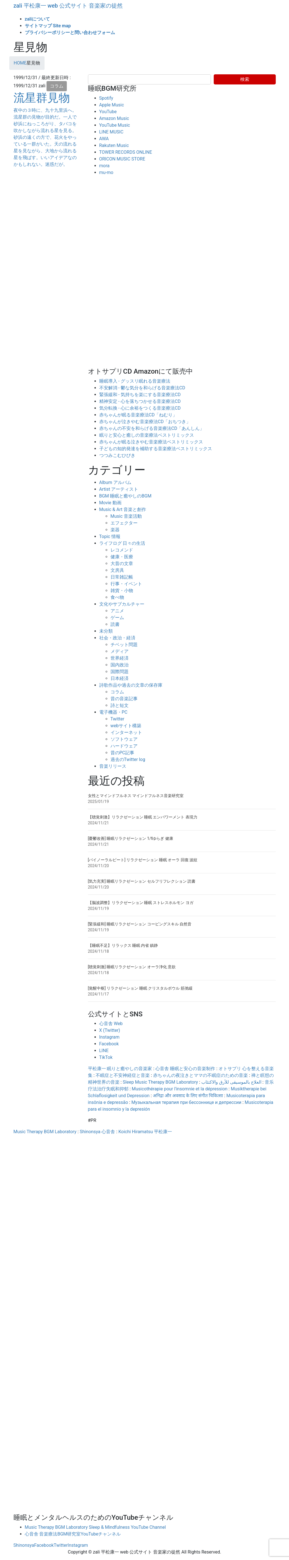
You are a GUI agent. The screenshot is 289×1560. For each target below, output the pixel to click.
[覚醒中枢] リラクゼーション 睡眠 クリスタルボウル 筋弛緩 (140, 988)
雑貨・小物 (122, 590)
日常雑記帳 (122, 577)
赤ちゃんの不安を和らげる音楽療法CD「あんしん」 (151, 428)
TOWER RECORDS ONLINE (125, 152)
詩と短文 (120, 705)
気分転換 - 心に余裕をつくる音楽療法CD (140, 408)
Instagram (109, 1037)
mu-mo (106, 172)
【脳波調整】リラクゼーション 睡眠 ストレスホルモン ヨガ (140, 902)
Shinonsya (24, 1545)
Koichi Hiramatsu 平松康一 (145, 1131)
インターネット (126, 732)
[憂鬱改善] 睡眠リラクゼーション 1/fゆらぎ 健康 (130, 838)
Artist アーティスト (118, 489)
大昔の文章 (122, 563)
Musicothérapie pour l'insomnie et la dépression (179, 1089)
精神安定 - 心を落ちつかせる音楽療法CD (140, 401)
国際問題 (120, 671)
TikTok (106, 1057)
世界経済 (120, 658)
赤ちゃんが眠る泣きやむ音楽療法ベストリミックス (151, 442)
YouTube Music (114, 125)
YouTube (108, 111)
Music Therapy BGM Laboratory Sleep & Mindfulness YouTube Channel (95, 1527)
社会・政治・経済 (117, 637)
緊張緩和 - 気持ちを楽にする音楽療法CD (140, 394)
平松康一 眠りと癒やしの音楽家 (120, 1068)
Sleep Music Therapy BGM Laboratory (160, 1082)
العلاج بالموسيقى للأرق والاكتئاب (231, 1082)
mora (104, 165)
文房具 (117, 570)
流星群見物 (42, 97)
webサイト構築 (126, 725)
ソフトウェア (124, 739)
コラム (56, 86)
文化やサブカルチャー (121, 604)
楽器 (115, 529)
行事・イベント (126, 583)
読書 (115, 624)
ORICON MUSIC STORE (122, 159)
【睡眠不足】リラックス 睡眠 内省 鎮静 (123, 945)
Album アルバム (115, 482)
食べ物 (117, 597)
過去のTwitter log (128, 759)
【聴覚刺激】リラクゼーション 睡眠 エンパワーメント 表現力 (142, 817)
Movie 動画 (110, 502)
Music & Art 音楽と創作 (122, 509)
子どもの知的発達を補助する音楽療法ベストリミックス (155, 448)
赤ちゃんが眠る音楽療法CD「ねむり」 (138, 415)
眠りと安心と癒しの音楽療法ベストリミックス (146, 435)
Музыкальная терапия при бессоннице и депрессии (186, 1102)
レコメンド (122, 550)
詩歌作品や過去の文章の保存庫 (130, 685)
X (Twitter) (109, 1030)
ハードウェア (124, 746)
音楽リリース (112, 766)
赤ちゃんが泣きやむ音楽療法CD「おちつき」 (145, 421)
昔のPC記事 (122, 752)
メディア (120, 651)
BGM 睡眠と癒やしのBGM (125, 496)
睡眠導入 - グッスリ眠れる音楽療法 (134, 381)
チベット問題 (124, 644)
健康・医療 (122, 556)
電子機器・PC (113, 712)
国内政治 (120, 665)
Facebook (109, 1043)
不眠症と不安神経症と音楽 (123, 1075)
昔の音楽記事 (124, 698)
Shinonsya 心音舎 (97, 1131)
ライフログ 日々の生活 (122, 543)
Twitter (117, 719)
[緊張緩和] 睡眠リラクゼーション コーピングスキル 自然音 (140, 924)
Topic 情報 (109, 536)
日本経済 (120, 678)
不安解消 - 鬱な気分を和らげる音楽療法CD (142, 387)
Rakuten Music (114, 145)
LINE (104, 1050)
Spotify (106, 98)
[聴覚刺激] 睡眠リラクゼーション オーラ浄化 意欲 (132, 967)
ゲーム (117, 617)
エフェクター (124, 523)
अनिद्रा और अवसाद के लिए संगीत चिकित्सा (188, 1095)
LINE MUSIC (111, 132)
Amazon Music (114, 118)
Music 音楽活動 (126, 516)
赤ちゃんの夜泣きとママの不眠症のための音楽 (200, 1075)
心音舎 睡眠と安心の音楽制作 (185, 1068)
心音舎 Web (111, 1023)
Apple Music (111, 105)
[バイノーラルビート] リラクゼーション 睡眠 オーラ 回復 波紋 (143, 860)
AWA (104, 138)
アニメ (117, 610)
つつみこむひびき (117, 455)
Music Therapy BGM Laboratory (45, 1131)
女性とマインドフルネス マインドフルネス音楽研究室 (136, 795)
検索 (244, 79)
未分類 (106, 631)
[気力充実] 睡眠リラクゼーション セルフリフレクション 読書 (142, 881)
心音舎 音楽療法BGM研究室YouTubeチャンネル (73, 1534)
